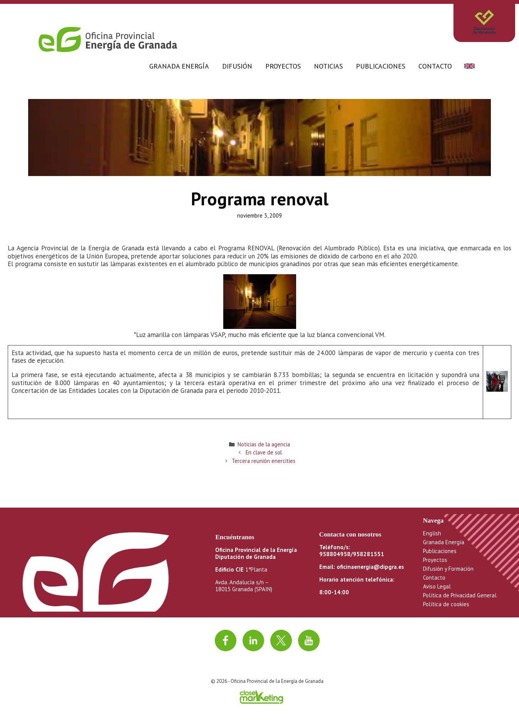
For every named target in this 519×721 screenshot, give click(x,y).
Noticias (328, 66)
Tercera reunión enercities (263, 460)
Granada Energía (179, 66)
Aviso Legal (437, 586)
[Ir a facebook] (225, 640)
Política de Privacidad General (460, 595)
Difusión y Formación (448, 568)
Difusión (237, 66)
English (432, 533)
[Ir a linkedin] (253, 640)
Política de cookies (446, 604)
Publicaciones (380, 66)
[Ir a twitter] (281, 640)
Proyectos (283, 66)
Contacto (435, 66)
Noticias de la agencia (264, 444)
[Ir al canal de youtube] (309, 640)
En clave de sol (264, 452)
